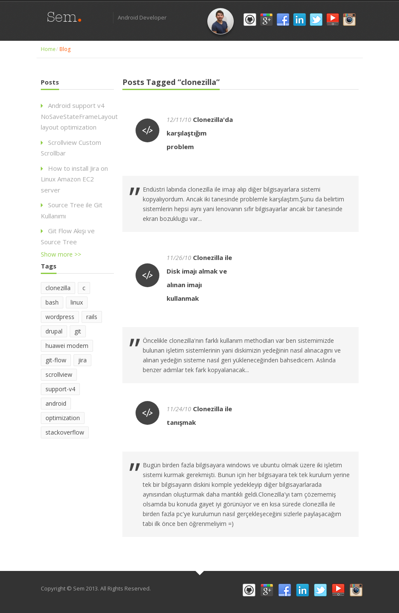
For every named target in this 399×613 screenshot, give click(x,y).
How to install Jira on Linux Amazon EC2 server (74, 179)
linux (77, 302)
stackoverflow (64, 432)
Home (48, 49)
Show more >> (61, 254)
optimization (62, 418)
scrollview (58, 374)
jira (82, 360)
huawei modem (66, 346)
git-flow (55, 360)
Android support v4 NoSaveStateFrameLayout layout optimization (79, 116)
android (55, 403)
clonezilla (58, 288)
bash (52, 302)
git (77, 331)
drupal (53, 331)
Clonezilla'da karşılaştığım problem (200, 133)
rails (91, 317)
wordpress (59, 317)
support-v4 (60, 389)
